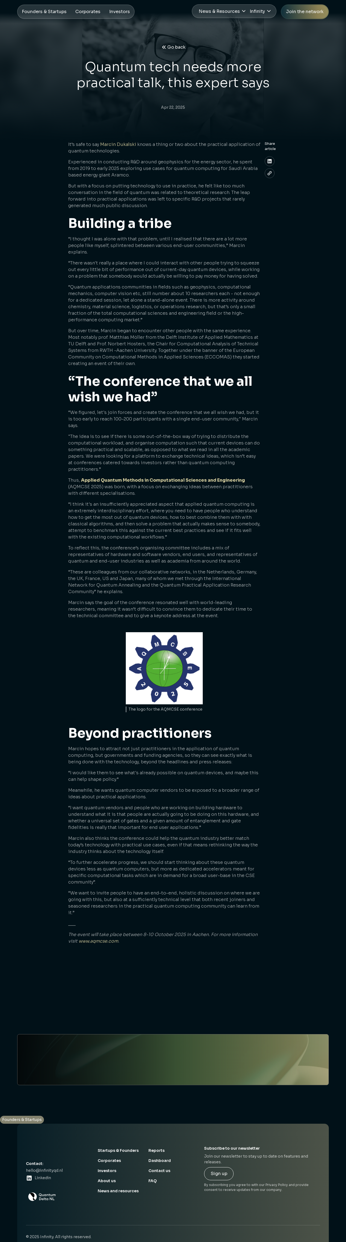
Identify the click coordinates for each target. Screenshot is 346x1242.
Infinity (257, 11)
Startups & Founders (118, 1150)
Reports (156, 1150)
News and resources (118, 1190)
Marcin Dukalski (118, 144)
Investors (107, 1170)
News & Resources (219, 11)
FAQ (152, 1180)
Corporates (109, 1160)
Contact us (159, 1170)
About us (107, 1180)
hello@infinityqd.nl (44, 1170)
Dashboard (159, 1160)
